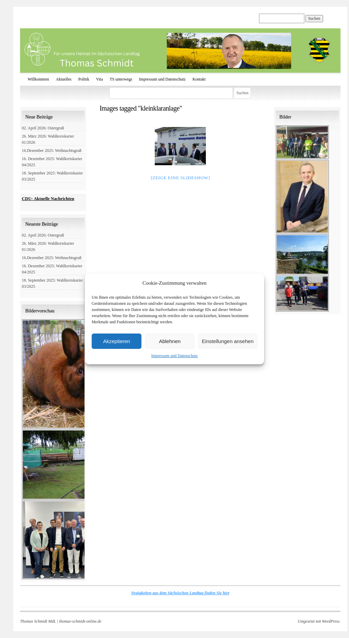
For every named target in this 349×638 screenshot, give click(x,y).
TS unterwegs (121, 79)
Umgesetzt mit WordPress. (319, 621)
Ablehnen (169, 341)
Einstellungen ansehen (228, 341)
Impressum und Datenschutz (174, 355)
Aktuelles (64, 79)
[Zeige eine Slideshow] (180, 177)
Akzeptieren (116, 341)
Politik (83, 79)
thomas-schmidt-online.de (80, 621)
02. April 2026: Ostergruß (43, 128)
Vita (99, 79)
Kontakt (199, 79)
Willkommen (38, 79)
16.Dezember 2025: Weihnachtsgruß (51, 150)
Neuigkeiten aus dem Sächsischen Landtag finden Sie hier (180, 593)
